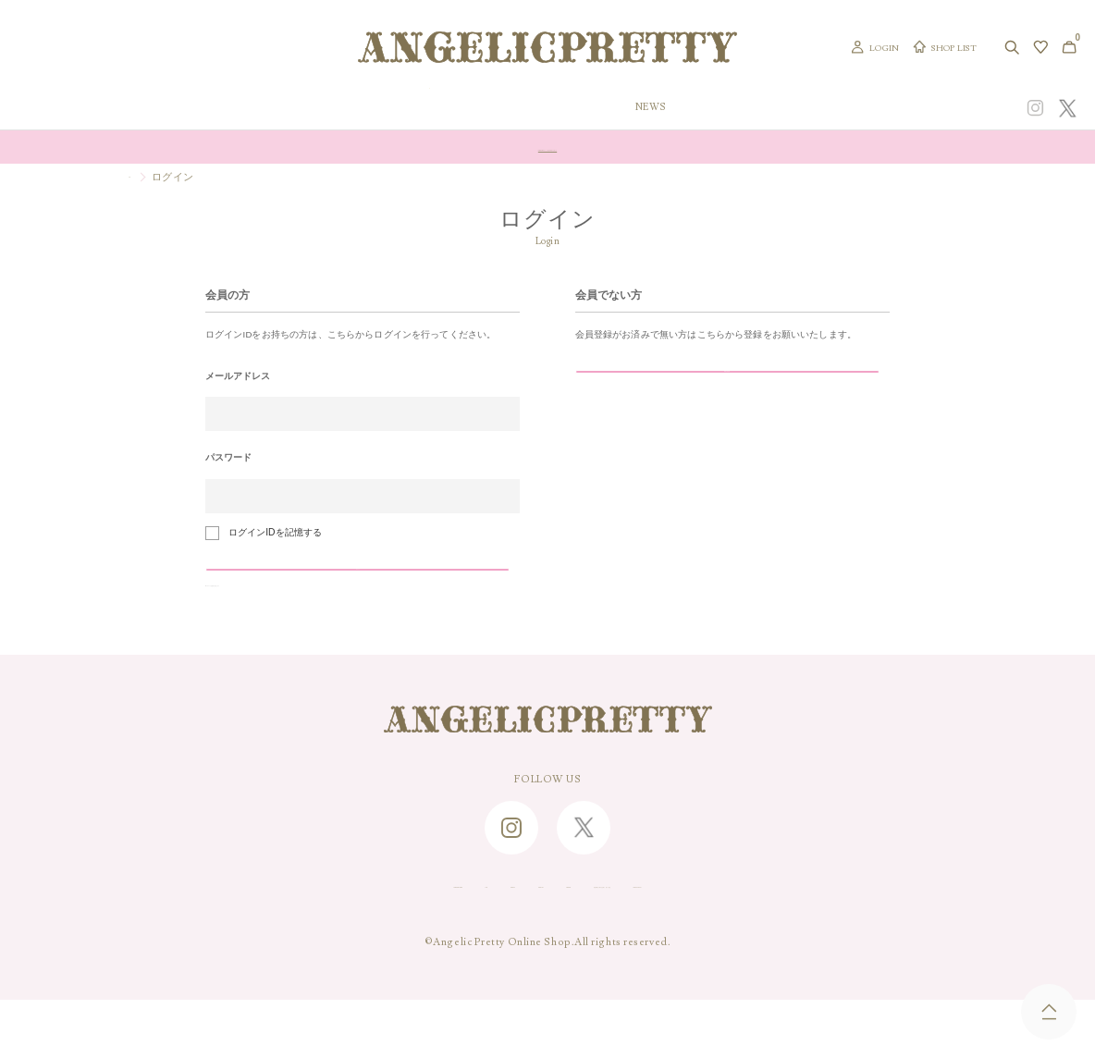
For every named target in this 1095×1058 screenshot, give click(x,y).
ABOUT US (466, 941)
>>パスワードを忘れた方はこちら (275, 628)
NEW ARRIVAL (547, 108)
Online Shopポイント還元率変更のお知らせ (547, 147)
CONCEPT (905, 108)
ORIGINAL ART (431, 108)
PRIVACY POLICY (859, 941)
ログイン (300, 588)
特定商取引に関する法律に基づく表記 (691, 941)
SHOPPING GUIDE (238, 941)
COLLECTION (657, 108)
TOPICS (750, 108)
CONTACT (386, 941)
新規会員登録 (670, 390)
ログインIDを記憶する (274, 532)
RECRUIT (545, 941)
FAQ (324, 941)
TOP (139, 176)
